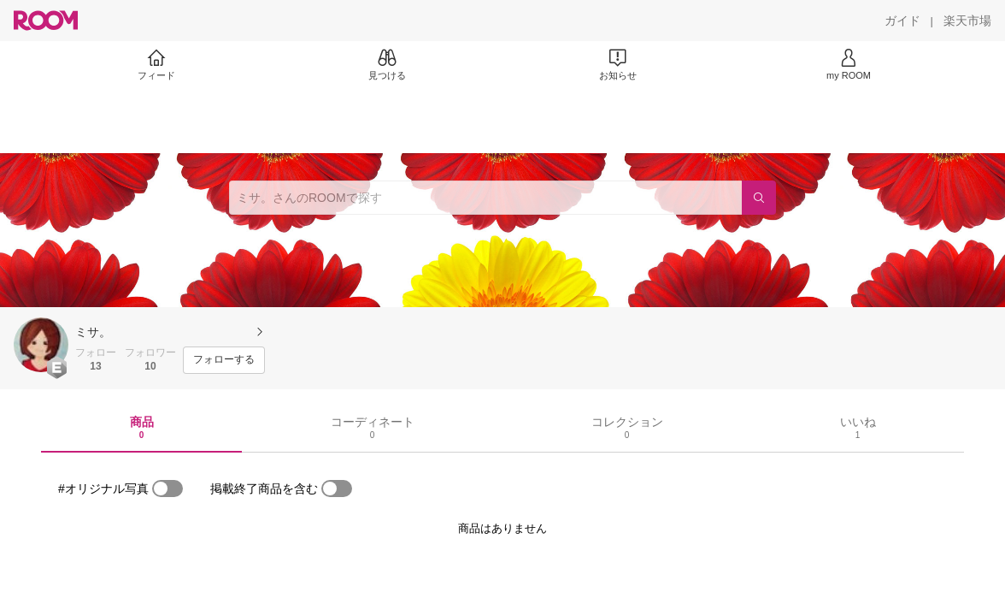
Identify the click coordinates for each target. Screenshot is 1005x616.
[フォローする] (224, 360)
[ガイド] (902, 20)
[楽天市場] (967, 20)
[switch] (167, 488)
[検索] (759, 198)
